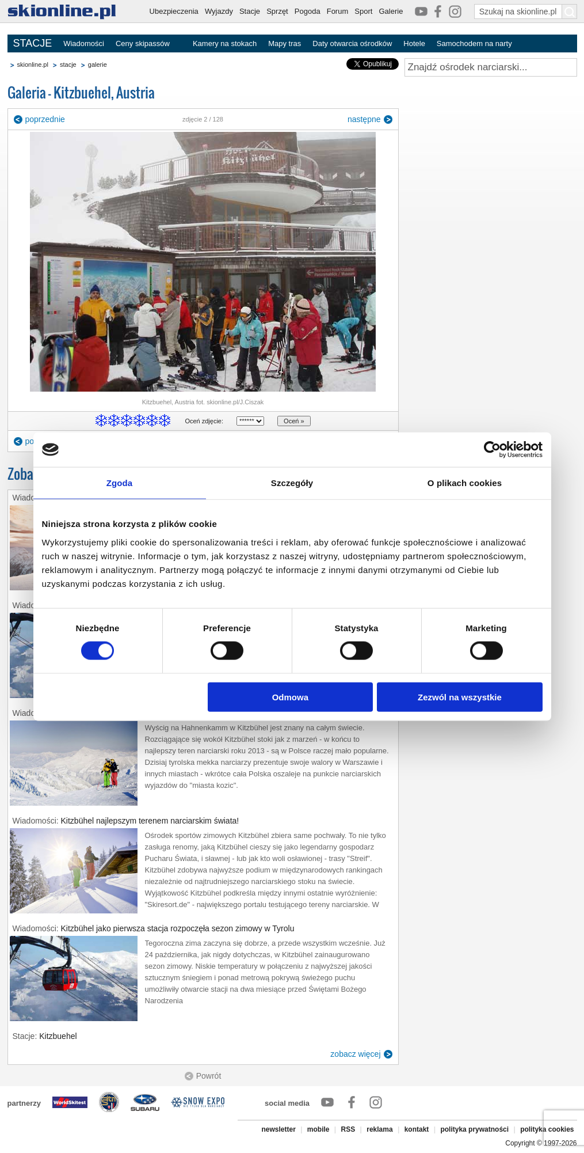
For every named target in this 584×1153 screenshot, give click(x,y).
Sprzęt (277, 11)
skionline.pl (32, 64)
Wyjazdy (219, 11)
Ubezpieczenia (174, 11)
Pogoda (307, 11)
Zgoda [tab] (119, 483)
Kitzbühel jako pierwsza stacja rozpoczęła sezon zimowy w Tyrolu (178, 928)
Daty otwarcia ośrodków (352, 43)
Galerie (391, 11)
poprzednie (45, 119)
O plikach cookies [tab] (464, 483)
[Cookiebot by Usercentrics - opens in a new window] (492, 449)
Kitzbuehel (58, 1036)
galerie (97, 64)
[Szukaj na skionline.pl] (569, 11)
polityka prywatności (474, 1129)
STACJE (32, 43)
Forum (338, 11)
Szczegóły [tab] (292, 483)
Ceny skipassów (143, 43)
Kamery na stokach (225, 43)
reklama (379, 1129)
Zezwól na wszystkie (460, 696)
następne (364, 119)
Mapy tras (284, 43)
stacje (68, 64)
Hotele (414, 43)
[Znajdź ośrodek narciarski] (490, 67)
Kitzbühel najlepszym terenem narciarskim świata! (150, 820)
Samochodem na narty (474, 43)
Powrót (209, 1075)
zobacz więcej (355, 1054)
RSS (348, 1129)
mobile (318, 1129)
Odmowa (290, 696)
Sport (363, 11)
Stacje (249, 11)
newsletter (278, 1129)
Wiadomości (83, 43)
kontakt (416, 1129)
